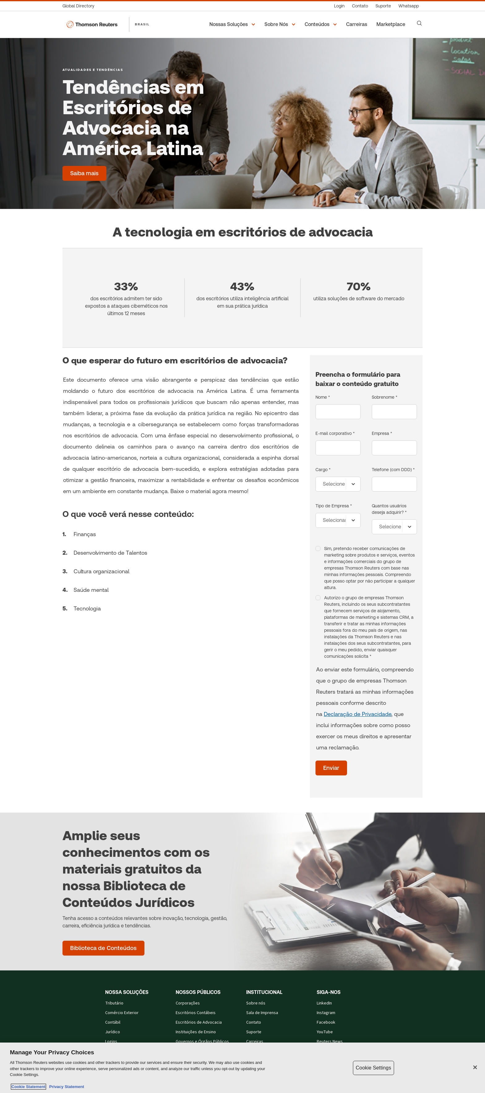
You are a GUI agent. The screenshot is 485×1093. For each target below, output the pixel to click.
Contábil (112, 1022)
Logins (111, 1041)
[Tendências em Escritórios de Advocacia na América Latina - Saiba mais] (84, 173)
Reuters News (330, 1041)
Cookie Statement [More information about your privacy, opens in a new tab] (28, 1086)
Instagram (326, 1013)
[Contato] (360, 6)
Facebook (326, 1022)
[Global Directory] (80, 6)
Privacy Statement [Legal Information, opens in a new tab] (65, 1086)
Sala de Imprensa (262, 1013)
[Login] (339, 6)
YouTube (325, 1032)
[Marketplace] (392, 24)
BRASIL (142, 24)
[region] (242, 1068)
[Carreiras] (357, 24)
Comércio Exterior (122, 1013)
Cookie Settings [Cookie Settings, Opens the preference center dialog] (373, 1067)
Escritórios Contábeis (196, 1013)
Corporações (188, 1003)
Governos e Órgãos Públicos (202, 1041)
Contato (253, 1022)
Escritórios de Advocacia (199, 1022)
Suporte (253, 1032)
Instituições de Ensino (196, 1032)
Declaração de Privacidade (357, 714)
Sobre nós (255, 1003)
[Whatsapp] (409, 6)
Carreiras (254, 1041)
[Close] (475, 1067)
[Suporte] (383, 6)
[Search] (419, 23)
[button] (233, 24)
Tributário (114, 1003)
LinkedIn (324, 1003)
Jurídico (112, 1032)
